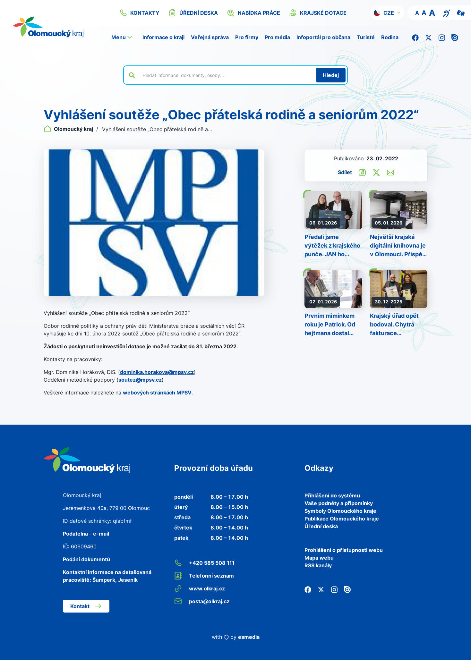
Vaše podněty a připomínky (338, 503)
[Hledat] (331, 75)
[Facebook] (415, 37)
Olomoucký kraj (69, 129)
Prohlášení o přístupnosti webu (343, 550)
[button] (387, 13)
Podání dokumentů (86, 559)
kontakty (139, 13)
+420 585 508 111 (204, 563)
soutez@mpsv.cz (140, 380)
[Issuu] (454, 37)
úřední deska (193, 13)
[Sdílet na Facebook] (362, 172)
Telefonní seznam (204, 576)
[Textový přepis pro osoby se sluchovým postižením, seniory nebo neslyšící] (446, 12)
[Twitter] (428, 37)
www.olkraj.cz (199, 588)
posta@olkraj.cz (201, 601)
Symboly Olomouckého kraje (340, 511)
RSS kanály (318, 565)
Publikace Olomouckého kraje (341, 518)
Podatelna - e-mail (86, 533)
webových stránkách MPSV (157, 392)
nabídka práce (253, 13)
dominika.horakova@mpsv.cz (157, 372)
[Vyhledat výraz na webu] (225, 75)
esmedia (249, 637)
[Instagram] (441, 37)
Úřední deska (321, 526)
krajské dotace (318, 13)
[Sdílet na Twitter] (376, 172)
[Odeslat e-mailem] (390, 172)
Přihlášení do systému (332, 495)
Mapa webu (319, 557)
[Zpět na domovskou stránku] (56, 27)
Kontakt (86, 606)
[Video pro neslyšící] (461, 12)
